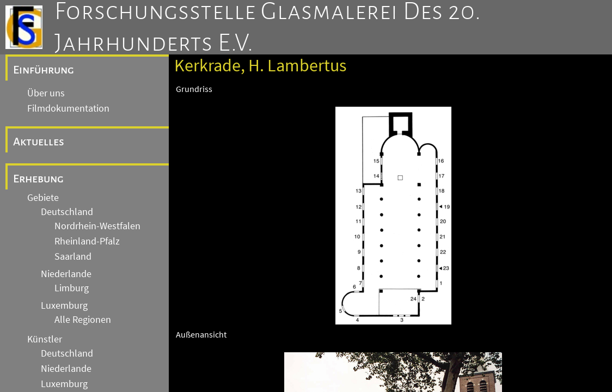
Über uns (46, 93)
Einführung (43, 70)
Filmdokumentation (68, 108)
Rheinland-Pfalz (87, 241)
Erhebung (38, 179)
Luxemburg (64, 305)
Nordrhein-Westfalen (97, 226)
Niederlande (66, 274)
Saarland (72, 256)
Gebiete (43, 198)
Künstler (44, 339)
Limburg (71, 288)
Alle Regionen (82, 320)
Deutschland (67, 212)
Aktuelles (38, 142)
